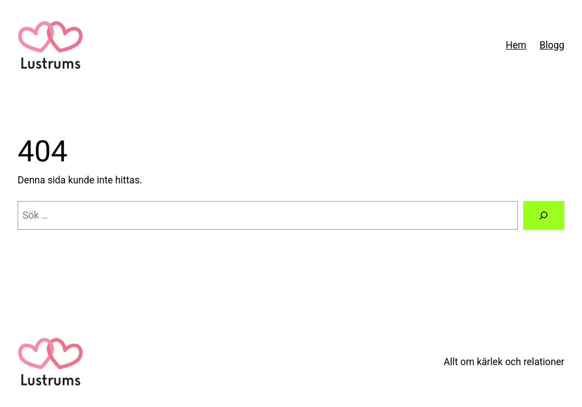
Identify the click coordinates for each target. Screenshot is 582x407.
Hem (516, 45)
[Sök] (543, 215)
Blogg (552, 45)
